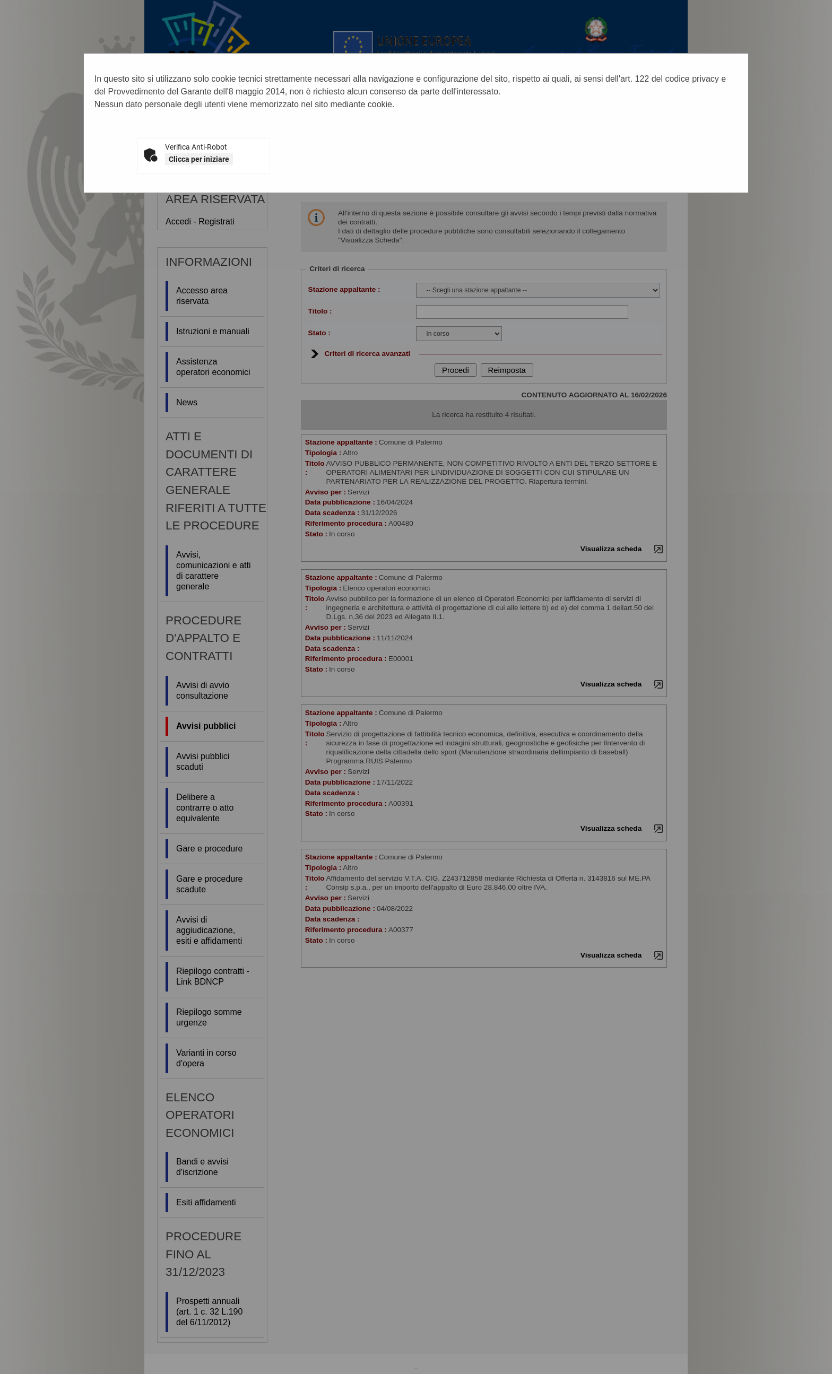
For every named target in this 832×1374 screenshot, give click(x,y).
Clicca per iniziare (199, 159)
